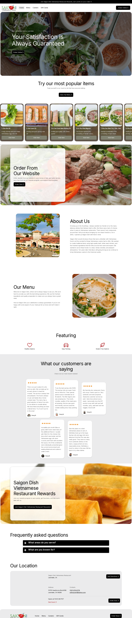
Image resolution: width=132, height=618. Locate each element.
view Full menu (66, 95)
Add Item (34, 137)
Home (21, 8)
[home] (9, 7)
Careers (35, 8)
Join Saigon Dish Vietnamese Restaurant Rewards (33, 507)
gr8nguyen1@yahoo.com (78, 592)
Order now (114, 600)
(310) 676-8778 (75, 590)
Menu (28, 8)
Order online (123, 8)
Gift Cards (44, 8)
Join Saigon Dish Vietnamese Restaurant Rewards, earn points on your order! (66, 2)
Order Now (19, 184)
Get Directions (113, 576)
